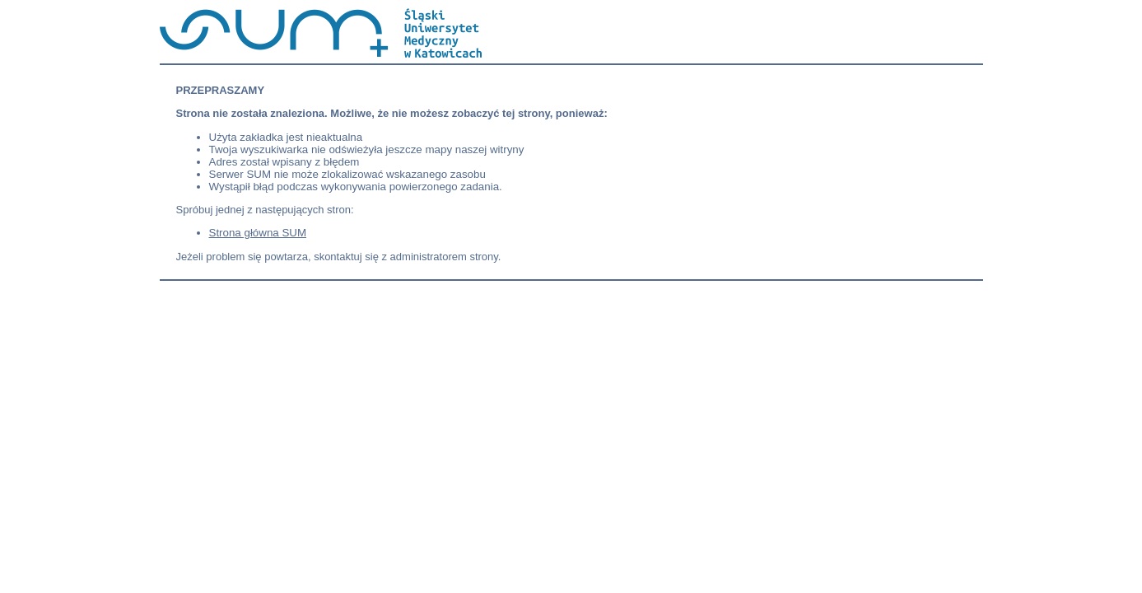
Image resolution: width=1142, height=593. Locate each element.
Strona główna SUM (258, 232)
